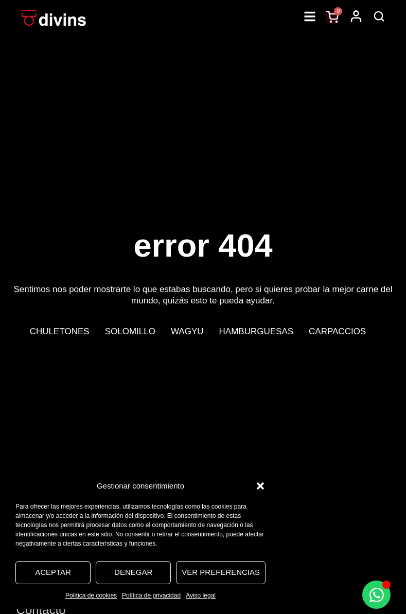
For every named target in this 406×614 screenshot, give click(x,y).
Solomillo (130, 331)
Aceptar (53, 572)
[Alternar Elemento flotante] (376, 595)
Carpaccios (337, 331)
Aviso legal (201, 595)
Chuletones (60, 331)
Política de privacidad (151, 595)
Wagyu (187, 331)
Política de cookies (91, 595)
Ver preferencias (221, 572)
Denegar (133, 572)
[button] (260, 486)
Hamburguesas (256, 331)
